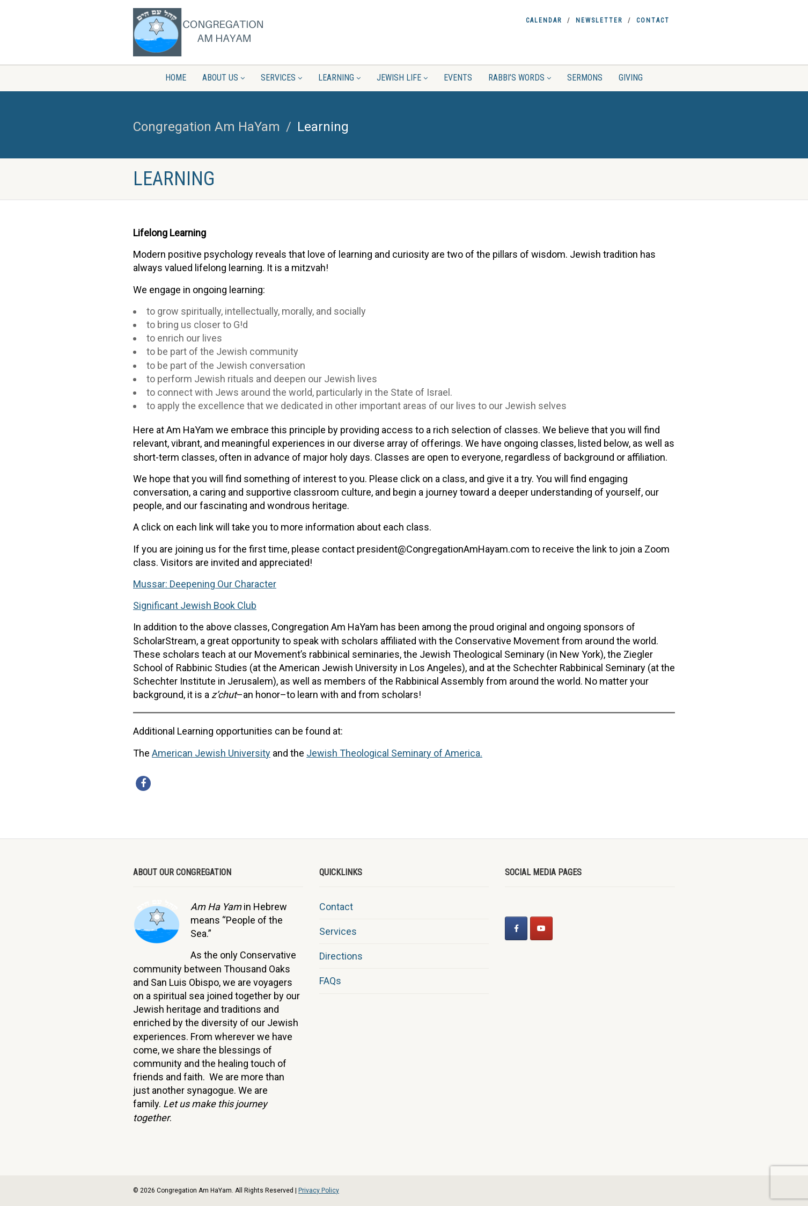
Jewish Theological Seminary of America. (394, 753)
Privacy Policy (318, 1190)
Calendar (544, 20)
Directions (341, 956)
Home (175, 77)
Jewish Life (402, 77)
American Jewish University (211, 753)
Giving (631, 77)
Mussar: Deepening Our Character (204, 584)
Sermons (585, 77)
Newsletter (599, 20)
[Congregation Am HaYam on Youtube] (541, 928)
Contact (653, 20)
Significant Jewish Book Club (194, 605)
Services (281, 77)
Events (458, 77)
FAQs (330, 980)
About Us (223, 77)
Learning (339, 77)
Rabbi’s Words (519, 77)
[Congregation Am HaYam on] (566, 928)
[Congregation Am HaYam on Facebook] (516, 928)
